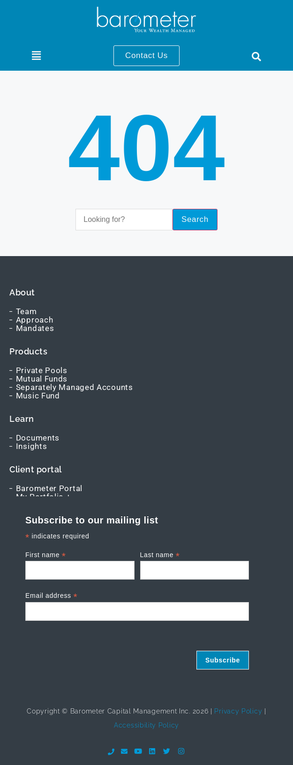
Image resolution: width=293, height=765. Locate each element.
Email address (51, 595)
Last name (160, 555)
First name (45, 555)
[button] (37, 56)
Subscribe (222, 660)
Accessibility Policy (146, 725)
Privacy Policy (237, 711)
